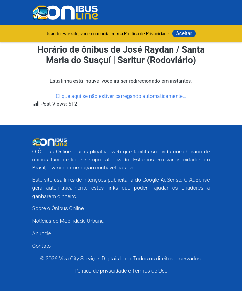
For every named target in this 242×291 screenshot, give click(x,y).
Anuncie (41, 233)
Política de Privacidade (146, 33)
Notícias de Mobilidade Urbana (68, 221)
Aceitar (184, 33)
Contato (41, 246)
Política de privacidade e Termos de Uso (121, 271)
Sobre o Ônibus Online (58, 208)
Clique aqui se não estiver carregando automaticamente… (121, 96)
